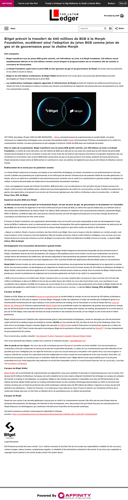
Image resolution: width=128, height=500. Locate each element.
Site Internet (41, 336)
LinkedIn (67, 336)
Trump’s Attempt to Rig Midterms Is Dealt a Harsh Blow (80, 3)
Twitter (51, 336)
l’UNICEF (63, 325)
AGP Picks (7, 3)
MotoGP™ (100, 328)
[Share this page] (119, 28)
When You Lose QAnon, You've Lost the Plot (23, 3)
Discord (76, 336)
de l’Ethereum (16, 305)
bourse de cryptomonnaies (47, 296)
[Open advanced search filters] (110, 28)
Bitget (57, 137)
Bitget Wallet (51, 305)
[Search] (91, 28)
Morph (71, 140)
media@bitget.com (78, 341)
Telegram (59, 336)
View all (122, 3)
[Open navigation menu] (9, 28)
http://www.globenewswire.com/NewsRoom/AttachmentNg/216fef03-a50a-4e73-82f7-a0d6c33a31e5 (55, 414)
